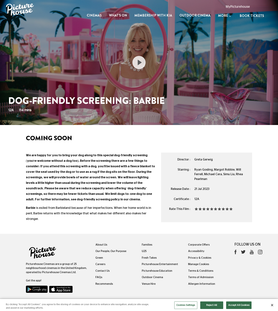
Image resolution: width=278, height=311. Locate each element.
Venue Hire (149, 284)
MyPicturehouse (238, 6)
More (224, 15)
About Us (101, 244)
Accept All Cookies (239, 307)
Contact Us (102, 270)
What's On (118, 15)
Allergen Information (201, 284)
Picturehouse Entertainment (160, 264)
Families (147, 244)
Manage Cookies (198, 264)
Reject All (211, 307)
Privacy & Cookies (199, 257)
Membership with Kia (153, 15)
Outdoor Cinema (195, 15)
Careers (100, 264)
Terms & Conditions (200, 270)
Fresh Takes (149, 257)
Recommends (104, 284)
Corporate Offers (199, 244)
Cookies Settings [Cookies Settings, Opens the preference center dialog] (185, 307)
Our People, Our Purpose (110, 251)
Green (99, 257)
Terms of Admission (201, 277)
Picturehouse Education (157, 270)
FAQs (98, 277)
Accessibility (196, 251)
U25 (144, 251)
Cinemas (94, 15)
